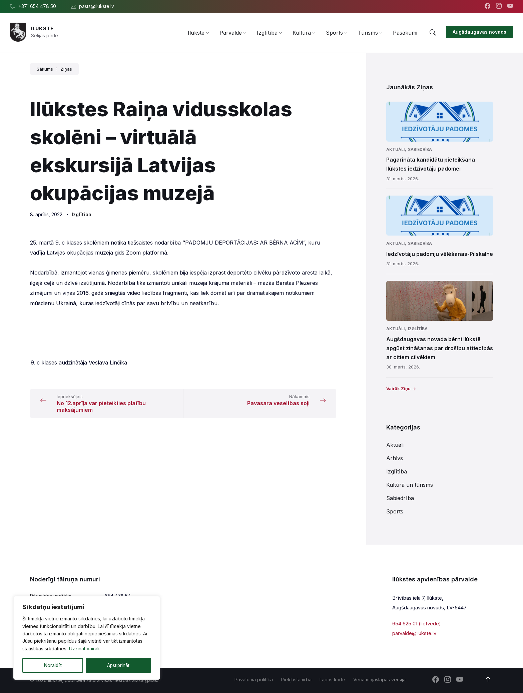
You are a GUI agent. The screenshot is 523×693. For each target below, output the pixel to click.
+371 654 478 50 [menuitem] (37, 6)
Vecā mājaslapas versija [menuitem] (379, 679)
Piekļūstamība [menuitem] (296, 679)
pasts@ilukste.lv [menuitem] (96, 6)
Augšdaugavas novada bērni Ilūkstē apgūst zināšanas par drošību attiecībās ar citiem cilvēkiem (439, 348)
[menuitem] (196, 32)
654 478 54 (118, 596)
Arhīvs (394, 458)
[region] (86, 638)
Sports (394, 511)
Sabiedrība (420, 149)
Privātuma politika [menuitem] (253, 679)
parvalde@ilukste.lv (414, 633)
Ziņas (66, 69)
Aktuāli (395, 149)
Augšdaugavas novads (479, 32)
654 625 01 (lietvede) (416, 623)
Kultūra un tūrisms (409, 484)
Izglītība (81, 214)
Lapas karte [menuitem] (332, 679)
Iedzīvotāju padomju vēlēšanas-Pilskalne (439, 254)
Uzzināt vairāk (84, 649)
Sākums (45, 69)
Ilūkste (42, 28)
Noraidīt (53, 665)
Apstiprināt (118, 665)
